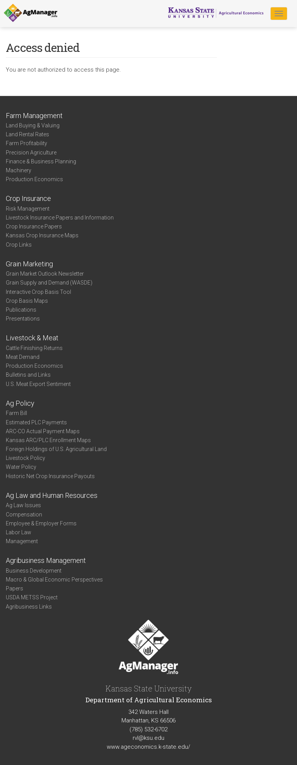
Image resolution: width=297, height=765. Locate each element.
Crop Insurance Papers (34, 226)
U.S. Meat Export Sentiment (38, 384)
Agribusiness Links (29, 607)
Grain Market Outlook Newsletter (45, 274)
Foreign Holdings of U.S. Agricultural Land (56, 449)
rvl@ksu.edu (148, 737)
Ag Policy (20, 403)
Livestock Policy (25, 458)
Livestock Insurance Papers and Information (60, 217)
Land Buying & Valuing (33, 125)
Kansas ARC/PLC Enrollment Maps (48, 440)
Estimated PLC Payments (36, 422)
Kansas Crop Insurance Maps (42, 235)
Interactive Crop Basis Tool (38, 292)
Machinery (18, 170)
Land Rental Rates (27, 134)
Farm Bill (16, 413)
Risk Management (28, 209)
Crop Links (19, 245)
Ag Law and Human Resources (51, 495)
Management (22, 541)
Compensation (24, 514)
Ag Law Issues (23, 505)
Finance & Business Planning (41, 161)
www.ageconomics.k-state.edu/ (148, 746)
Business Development (33, 571)
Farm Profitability (26, 143)
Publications (21, 310)
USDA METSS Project (32, 597)
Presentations (23, 319)
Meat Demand (22, 357)
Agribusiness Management (46, 560)
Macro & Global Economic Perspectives (54, 579)
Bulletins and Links (28, 375)
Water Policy (21, 467)
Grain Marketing (29, 264)
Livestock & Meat (32, 338)
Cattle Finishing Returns (34, 348)
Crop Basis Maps (27, 301)
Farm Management (34, 115)
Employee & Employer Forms (41, 523)
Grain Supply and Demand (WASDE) (49, 283)
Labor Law (18, 532)
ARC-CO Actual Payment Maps (43, 431)
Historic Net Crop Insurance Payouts (50, 476)
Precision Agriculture (31, 152)
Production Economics (34, 179)
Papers (14, 588)
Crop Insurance (28, 198)
